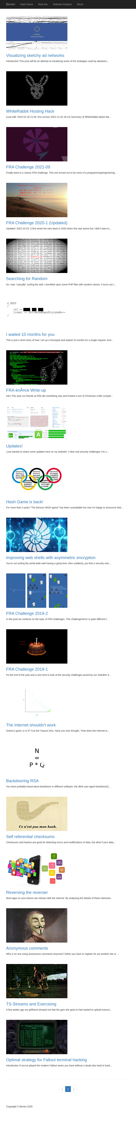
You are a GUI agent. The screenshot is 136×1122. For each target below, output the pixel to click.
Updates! (14, 446)
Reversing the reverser (27, 892)
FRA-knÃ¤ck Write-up (26, 390)
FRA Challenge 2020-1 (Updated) (36, 222)
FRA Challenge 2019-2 (27, 613)
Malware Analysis (62, 4)
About (80, 4)
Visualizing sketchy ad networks (35, 55)
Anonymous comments (27, 948)
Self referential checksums (30, 836)
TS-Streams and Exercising (31, 1004)
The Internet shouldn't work (31, 725)
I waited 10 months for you (30, 334)
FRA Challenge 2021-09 (28, 167)
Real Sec (43, 4)
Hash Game (26, 4)
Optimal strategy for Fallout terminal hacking (46, 1059)
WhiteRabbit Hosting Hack (30, 111)
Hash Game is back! (24, 501)
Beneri (10, 4)
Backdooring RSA (22, 780)
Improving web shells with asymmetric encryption (51, 557)
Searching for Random (26, 278)
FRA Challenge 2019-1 (27, 669)
